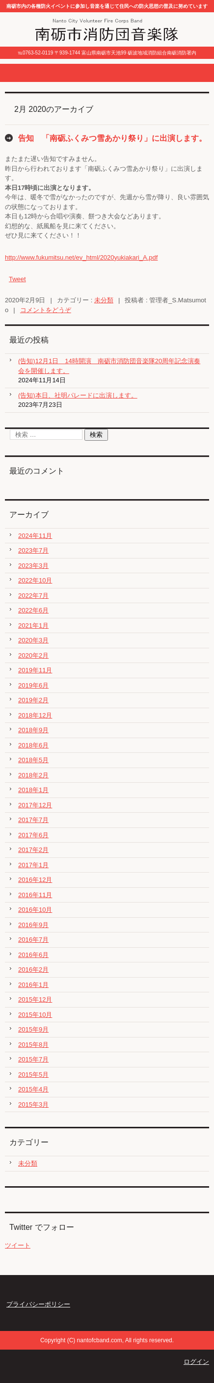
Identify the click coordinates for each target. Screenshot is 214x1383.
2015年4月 (33, 1089)
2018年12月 (35, 715)
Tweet (17, 279)
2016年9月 (33, 925)
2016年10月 (35, 909)
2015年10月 (35, 1014)
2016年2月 (33, 969)
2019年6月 (33, 685)
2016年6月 (33, 954)
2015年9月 (33, 1029)
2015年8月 (33, 1044)
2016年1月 (33, 984)
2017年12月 (35, 805)
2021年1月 (33, 625)
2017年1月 (33, 865)
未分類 (103, 300)
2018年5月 (33, 760)
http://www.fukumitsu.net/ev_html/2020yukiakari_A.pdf (81, 257)
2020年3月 (33, 640)
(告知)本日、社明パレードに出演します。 (77, 395)
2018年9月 (33, 730)
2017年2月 (33, 849)
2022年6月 (33, 610)
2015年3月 (33, 1104)
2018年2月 (33, 775)
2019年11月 (35, 670)
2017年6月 (33, 835)
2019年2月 (33, 700)
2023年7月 (33, 550)
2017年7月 (33, 820)
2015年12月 (35, 999)
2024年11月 (35, 535)
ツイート (17, 1245)
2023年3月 (33, 565)
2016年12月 (35, 879)
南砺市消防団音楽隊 (73, 48)
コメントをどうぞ (45, 310)
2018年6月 (33, 745)
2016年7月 (33, 939)
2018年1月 (33, 790)
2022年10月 (35, 580)
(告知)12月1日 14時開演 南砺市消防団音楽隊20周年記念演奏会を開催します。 (109, 365)
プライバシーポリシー (38, 1304)
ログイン (196, 1361)
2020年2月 (33, 655)
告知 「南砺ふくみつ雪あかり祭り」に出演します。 (112, 138)
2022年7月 (33, 595)
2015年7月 (33, 1059)
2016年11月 (35, 895)
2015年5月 (33, 1074)
